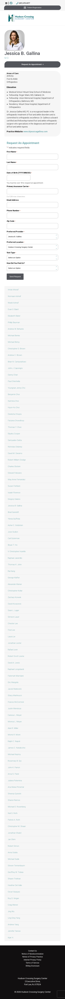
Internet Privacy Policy (32, 960)
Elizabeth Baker (14, 316)
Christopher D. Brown (16, 348)
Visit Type (11, 253)
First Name (12, 152)
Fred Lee (11, 630)
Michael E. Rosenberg (17, 807)
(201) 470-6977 (23, 3)
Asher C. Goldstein (15, 525)
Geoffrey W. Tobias (15, 872)
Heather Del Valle (15, 885)
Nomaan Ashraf (14, 296)
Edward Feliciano (15, 473)
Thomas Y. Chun (14, 427)
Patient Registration (32, 8)
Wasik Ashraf (13, 303)
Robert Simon (13, 846)
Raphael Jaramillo (15, 558)
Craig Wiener (13, 905)
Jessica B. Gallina (15, 506)
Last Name (12, 162)
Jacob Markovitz (15, 689)
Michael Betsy (14, 342)
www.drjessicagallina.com (35, 131)
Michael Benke (14, 335)
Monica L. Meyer (15, 721)
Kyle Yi (10, 937)
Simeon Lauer (13, 617)
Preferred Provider (15, 232)
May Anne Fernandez (16, 479)
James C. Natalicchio (16, 748)
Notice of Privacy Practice (32, 957)
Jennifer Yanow (14, 931)
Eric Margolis (13, 682)
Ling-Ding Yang (14, 918)
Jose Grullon (13, 532)
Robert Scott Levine (16, 656)
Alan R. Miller (13, 728)
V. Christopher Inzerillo (17, 551)
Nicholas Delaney (15, 447)
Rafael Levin (13, 650)
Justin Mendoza (14, 708)
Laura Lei (11, 636)
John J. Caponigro (15, 368)
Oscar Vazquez (14, 892)
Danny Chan (13, 375)
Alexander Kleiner (15, 584)
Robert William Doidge (17, 460)
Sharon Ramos (14, 800)
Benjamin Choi (14, 394)
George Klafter (14, 577)
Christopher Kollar (15, 591)
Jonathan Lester (14, 643)
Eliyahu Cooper (14, 433)
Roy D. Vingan (13, 898)
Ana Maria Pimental (16, 787)
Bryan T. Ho (12, 545)
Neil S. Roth (12, 813)
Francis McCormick (16, 702)
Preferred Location (15, 242)
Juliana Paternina (15, 780)
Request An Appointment (32, 64)
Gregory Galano (14, 499)
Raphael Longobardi (16, 669)
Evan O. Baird (13, 309)
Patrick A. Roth (14, 820)
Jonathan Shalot (14, 833)
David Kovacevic (14, 604)
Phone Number (13, 211)
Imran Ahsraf (13, 290)
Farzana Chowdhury (16, 420)
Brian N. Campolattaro (17, 362)
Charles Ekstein (14, 466)
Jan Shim (12, 839)
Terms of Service (32, 963)
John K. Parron (14, 767)
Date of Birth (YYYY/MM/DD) (19, 173)
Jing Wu (11, 911)
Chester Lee (13, 623)
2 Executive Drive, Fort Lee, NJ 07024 (32, 981)
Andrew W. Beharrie (16, 329)
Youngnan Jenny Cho (16, 388)
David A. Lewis (14, 663)
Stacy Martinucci (15, 695)
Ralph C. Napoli (14, 741)
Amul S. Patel (13, 774)
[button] (6, 3)
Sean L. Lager (13, 610)
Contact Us (32, 951)
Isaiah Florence (14, 492)
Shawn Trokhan (14, 879)
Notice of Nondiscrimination (32, 954)
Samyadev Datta (15, 440)
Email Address (13, 200)
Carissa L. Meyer (15, 715)
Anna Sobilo (13, 852)
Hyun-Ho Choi (13, 407)
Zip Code (11, 221)
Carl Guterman (14, 538)
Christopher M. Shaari (17, 826)
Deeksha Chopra (14, 414)
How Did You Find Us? (16, 263)
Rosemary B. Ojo (15, 761)
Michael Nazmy (14, 754)
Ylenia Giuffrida (14, 519)
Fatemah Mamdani (16, 676)
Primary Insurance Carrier (18, 186)
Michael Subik (13, 859)
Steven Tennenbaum (16, 865)
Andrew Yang (13, 924)
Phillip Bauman (14, 322)
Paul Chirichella (14, 381)
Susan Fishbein (14, 486)
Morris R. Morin (14, 735)
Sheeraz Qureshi (14, 793)
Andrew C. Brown (15, 355)
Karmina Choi (13, 401)
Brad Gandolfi (13, 512)
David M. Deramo (15, 453)
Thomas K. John (15, 564)
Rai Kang (11, 571)
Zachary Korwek (14, 597)
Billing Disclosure (32, 966)
